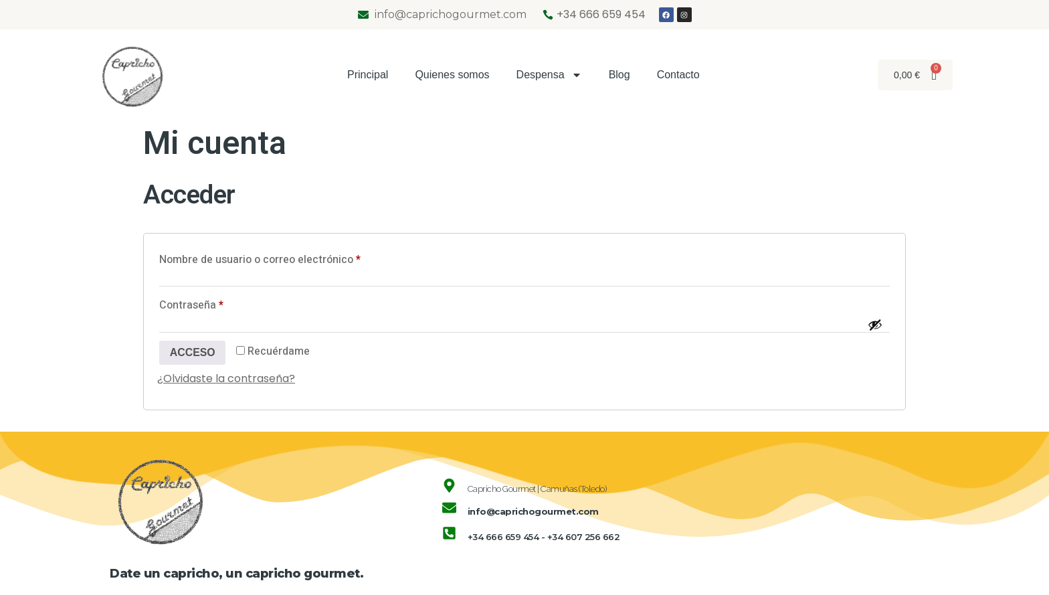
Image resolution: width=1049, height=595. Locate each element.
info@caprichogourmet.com (533, 512)
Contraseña (217, 304)
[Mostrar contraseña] (875, 324)
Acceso (192, 353)
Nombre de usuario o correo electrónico (286, 258)
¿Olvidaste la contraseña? (226, 378)
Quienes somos (452, 74)
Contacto (678, 74)
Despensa (549, 75)
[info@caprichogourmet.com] (449, 508)
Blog (619, 74)
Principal (367, 74)
